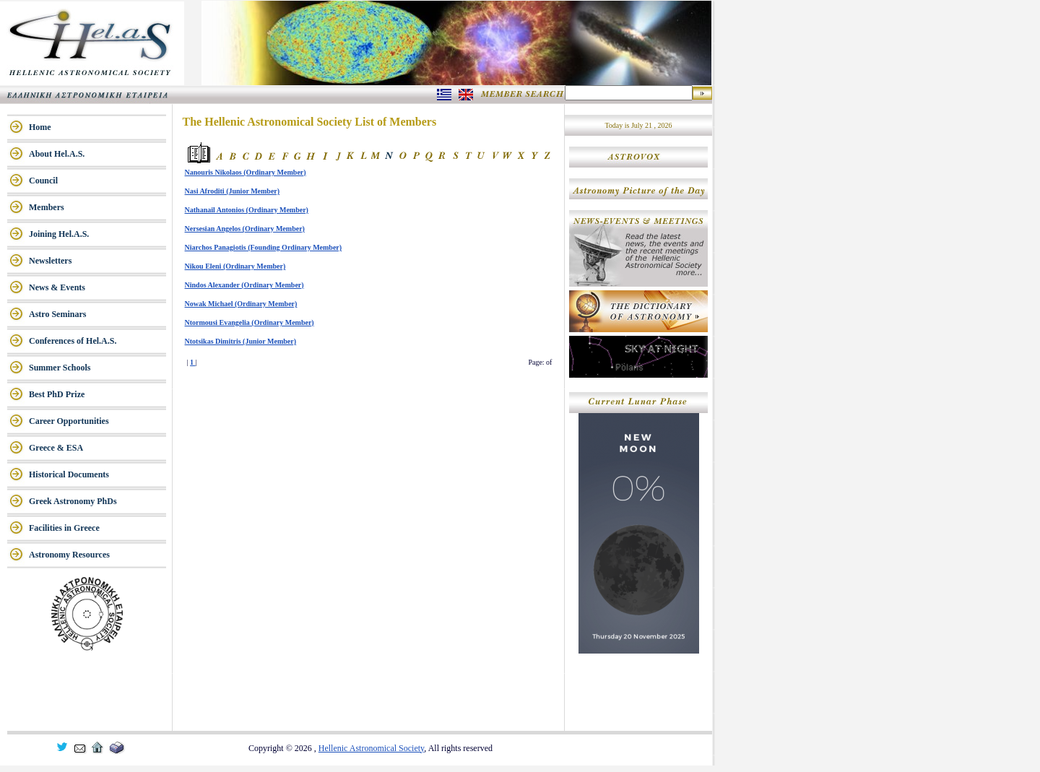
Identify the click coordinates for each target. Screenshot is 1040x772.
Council (43, 180)
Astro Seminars (57, 314)
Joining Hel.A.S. (59, 234)
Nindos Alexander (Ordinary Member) (244, 285)
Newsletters (50, 261)
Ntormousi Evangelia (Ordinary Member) (249, 322)
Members (46, 207)
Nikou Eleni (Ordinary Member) (235, 266)
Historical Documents (69, 474)
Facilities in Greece (64, 528)
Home (40, 127)
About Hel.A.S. (56, 154)
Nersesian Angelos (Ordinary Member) (245, 229)
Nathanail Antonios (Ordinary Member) (246, 210)
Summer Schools (59, 368)
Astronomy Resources (69, 555)
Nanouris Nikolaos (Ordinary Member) (245, 172)
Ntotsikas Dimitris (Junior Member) (241, 341)
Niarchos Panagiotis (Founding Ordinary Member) (263, 247)
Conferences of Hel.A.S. (72, 341)
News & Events (57, 287)
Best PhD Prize (56, 394)
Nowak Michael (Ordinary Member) (241, 304)
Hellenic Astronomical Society (371, 748)
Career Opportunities (69, 421)
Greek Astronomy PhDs (73, 501)
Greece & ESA (56, 448)
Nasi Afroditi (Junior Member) (232, 191)
